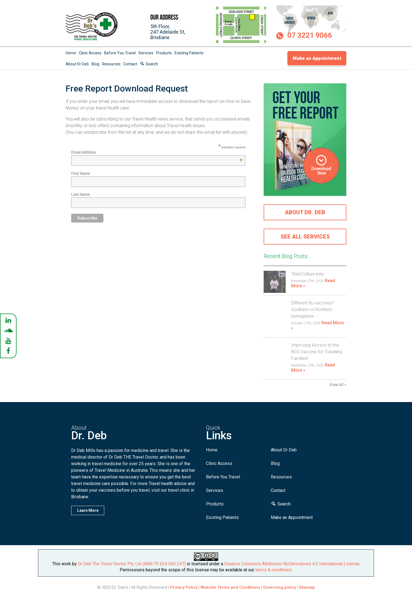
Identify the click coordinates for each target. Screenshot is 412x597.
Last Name (80, 194)
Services (145, 53)
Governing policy (280, 587)
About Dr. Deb (305, 212)
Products (164, 53)
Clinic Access (90, 53)
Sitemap (307, 587)
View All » (338, 384)
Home (71, 53)
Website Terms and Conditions (230, 587)
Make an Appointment (317, 58)
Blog (95, 64)
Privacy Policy (183, 587)
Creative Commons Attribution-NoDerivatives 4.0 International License (291, 563)
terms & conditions (273, 569)
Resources (111, 64)
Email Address (156, 152)
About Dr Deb (77, 64)
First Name (80, 173)
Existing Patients (189, 53)
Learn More (87, 510)
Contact (130, 64)
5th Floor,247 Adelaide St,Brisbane (167, 31)
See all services (305, 236)
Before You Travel (120, 53)
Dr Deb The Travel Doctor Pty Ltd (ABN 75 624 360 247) (132, 563)
